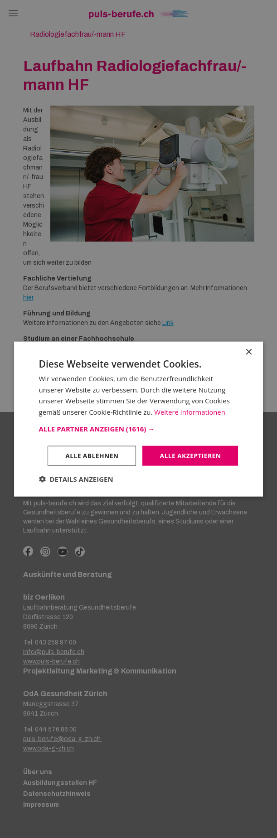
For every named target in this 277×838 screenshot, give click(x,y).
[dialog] (138, 419)
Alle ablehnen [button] (91, 455)
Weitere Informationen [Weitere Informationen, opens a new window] (190, 412)
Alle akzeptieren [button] (190, 455)
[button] (138, 428)
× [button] (248, 352)
